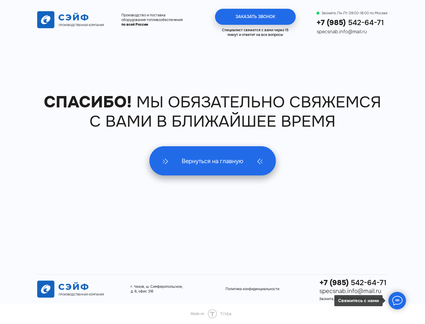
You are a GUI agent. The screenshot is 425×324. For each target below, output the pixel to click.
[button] (255, 17)
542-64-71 (350, 22)
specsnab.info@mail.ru (342, 32)
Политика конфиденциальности (252, 289)
